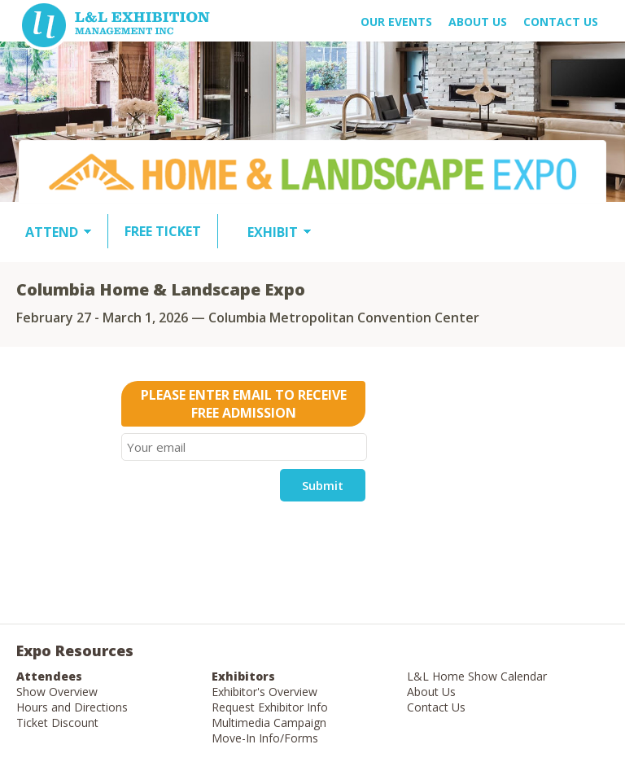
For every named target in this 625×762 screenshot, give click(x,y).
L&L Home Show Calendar (477, 676)
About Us (431, 691)
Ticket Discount (57, 722)
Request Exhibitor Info (270, 707)
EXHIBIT (272, 232)
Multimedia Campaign (269, 722)
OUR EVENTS (396, 21)
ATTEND (51, 232)
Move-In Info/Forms (265, 738)
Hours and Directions (72, 707)
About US (477, 21)
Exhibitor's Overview (264, 691)
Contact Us (560, 21)
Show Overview (57, 691)
